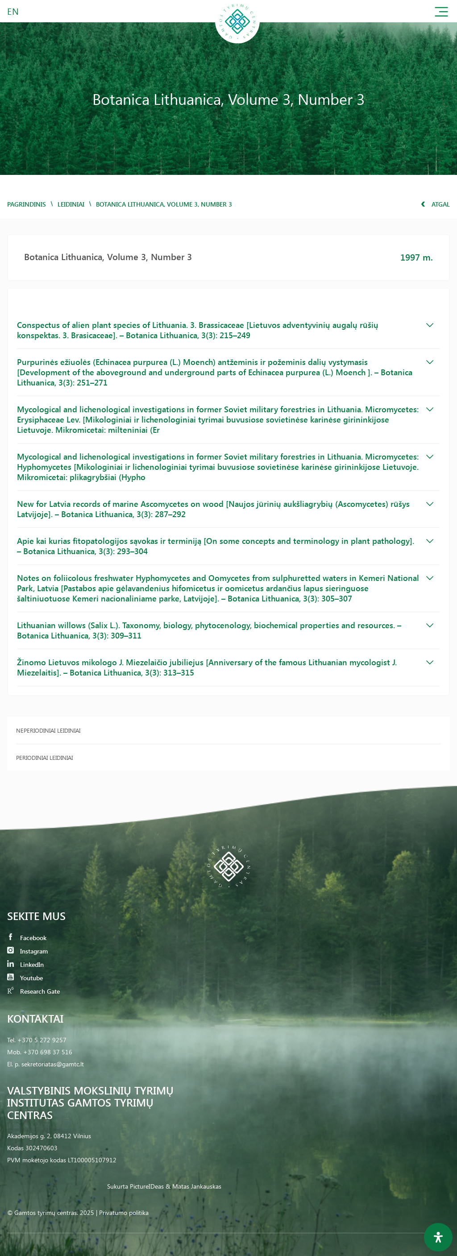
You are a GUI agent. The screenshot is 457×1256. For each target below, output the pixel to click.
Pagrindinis (26, 204)
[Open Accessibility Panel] (438, 1237)
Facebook (26, 937)
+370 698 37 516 (47, 1052)
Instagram (27, 951)
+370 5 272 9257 (41, 1040)
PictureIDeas (147, 1186)
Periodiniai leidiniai (44, 757)
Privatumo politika (124, 1212)
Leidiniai (71, 204)
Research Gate (33, 991)
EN (13, 11)
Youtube (25, 978)
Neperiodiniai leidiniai (48, 730)
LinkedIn (25, 964)
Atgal (435, 204)
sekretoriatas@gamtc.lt (52, 1064)
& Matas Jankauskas (193, 1186)
